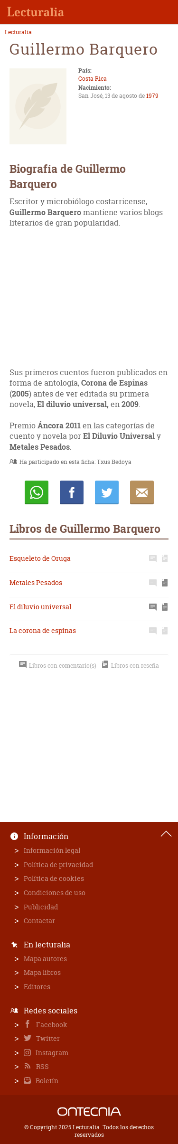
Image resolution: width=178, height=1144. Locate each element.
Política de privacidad (58, 864)
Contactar (39, 920)
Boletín (46, 1080)
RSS (42, 1066)
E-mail (142, 492)
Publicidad (41, 906)
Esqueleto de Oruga (40, 558)
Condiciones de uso (54, 892)
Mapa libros (42, 972)
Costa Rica (92, 79)
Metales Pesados (35, 582)
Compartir (72, 492)
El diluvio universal (40, 606)
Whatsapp (36, 492)
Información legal (52, 850)
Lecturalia (18, 32)
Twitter (47, 1038)
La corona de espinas (42, 630)
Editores (37, 986)
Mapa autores (45, 958)
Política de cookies (54, 878)
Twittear (107, 492)
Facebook (51, 1024)
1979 (152, 96)
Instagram (51, 1052)
